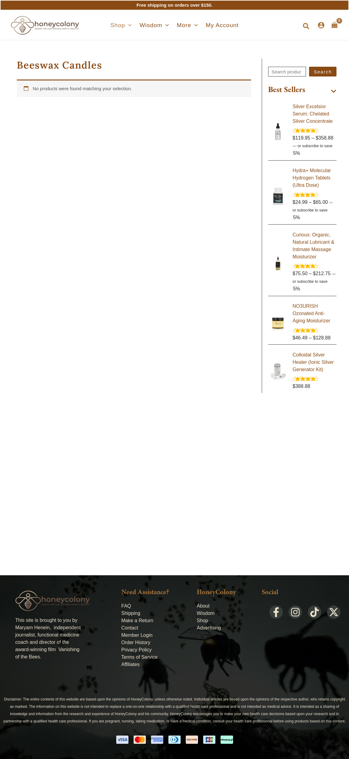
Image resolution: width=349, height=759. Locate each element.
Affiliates (130, 664)
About (203, 605)
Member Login (137, 635)
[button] (126, 25)
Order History (135, 642)
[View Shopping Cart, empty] (334, 25)
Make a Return (137, 620)
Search (323, 71)
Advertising (209, 627)
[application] (133, 25)
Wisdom (205, 613)
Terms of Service (139, 657)
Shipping (130, 613)
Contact (129, 627)
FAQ (126, 605)
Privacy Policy (136, 649)
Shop (202, 620)
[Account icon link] (321, 25)
